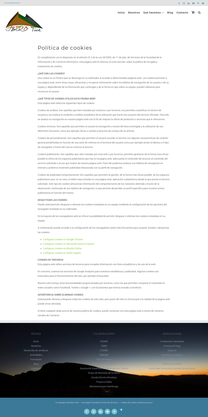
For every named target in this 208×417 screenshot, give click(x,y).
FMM (104, 346)
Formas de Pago (172, 346)
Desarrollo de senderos (36, 350)
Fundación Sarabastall (104, 363)
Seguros (172, 350)
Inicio (36, 341)
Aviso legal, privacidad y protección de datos (172, 368)
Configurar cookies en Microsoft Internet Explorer (69, 244)
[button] (199, 13)
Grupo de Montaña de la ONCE (104, 372)
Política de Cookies (172, 363)
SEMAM (104, 354)
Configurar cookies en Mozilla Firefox (62, 248)
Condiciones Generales (172, 341)
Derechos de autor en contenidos (172, 359)
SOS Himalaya (104, 359)
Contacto (36, 368)
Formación (36, 359)
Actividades (36, 354)
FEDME (104, 341)
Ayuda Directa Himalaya (104, 377)
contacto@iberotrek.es (12, 3)
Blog (36, 363)
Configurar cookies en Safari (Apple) (62, 252)
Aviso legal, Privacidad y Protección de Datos (99, 403)
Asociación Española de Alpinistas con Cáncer (104, 368)
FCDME (104, 350)
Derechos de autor (145, 403)
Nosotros (36, 346)
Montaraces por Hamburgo (104, 386)
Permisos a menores (172, 354)
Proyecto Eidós (104, 381)
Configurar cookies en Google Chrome (63, 239)
